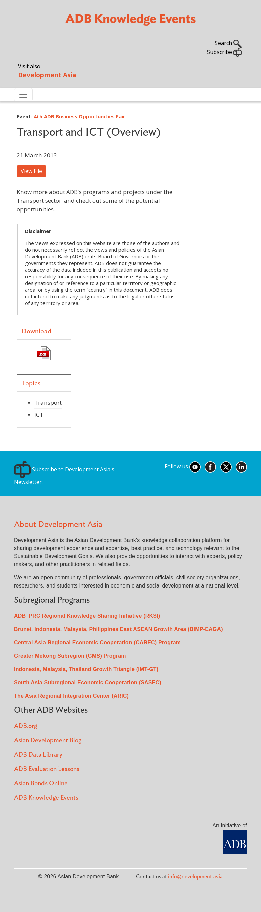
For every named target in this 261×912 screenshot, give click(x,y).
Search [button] (228, 43)
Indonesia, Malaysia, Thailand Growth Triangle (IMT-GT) (86, 669)
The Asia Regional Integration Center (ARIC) (71, 696)
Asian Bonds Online (41, 783)
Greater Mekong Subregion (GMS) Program (70, 656)
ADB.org (25, 726)
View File (31, 171)
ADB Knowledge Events (46, 798)
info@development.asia (195, 876)
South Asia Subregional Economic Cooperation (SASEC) (87, 682)
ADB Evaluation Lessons (46, 769)
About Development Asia (58, 524)
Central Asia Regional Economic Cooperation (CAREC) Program (97, 642)
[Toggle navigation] (23, 94)
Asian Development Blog (47, 740)
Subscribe (224, 52)
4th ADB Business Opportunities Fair (79, 116)
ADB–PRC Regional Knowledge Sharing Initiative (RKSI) (87, 616)
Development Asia (47, 74)
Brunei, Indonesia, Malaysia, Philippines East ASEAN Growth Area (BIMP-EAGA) (118, 629)
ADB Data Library (38, 755)
